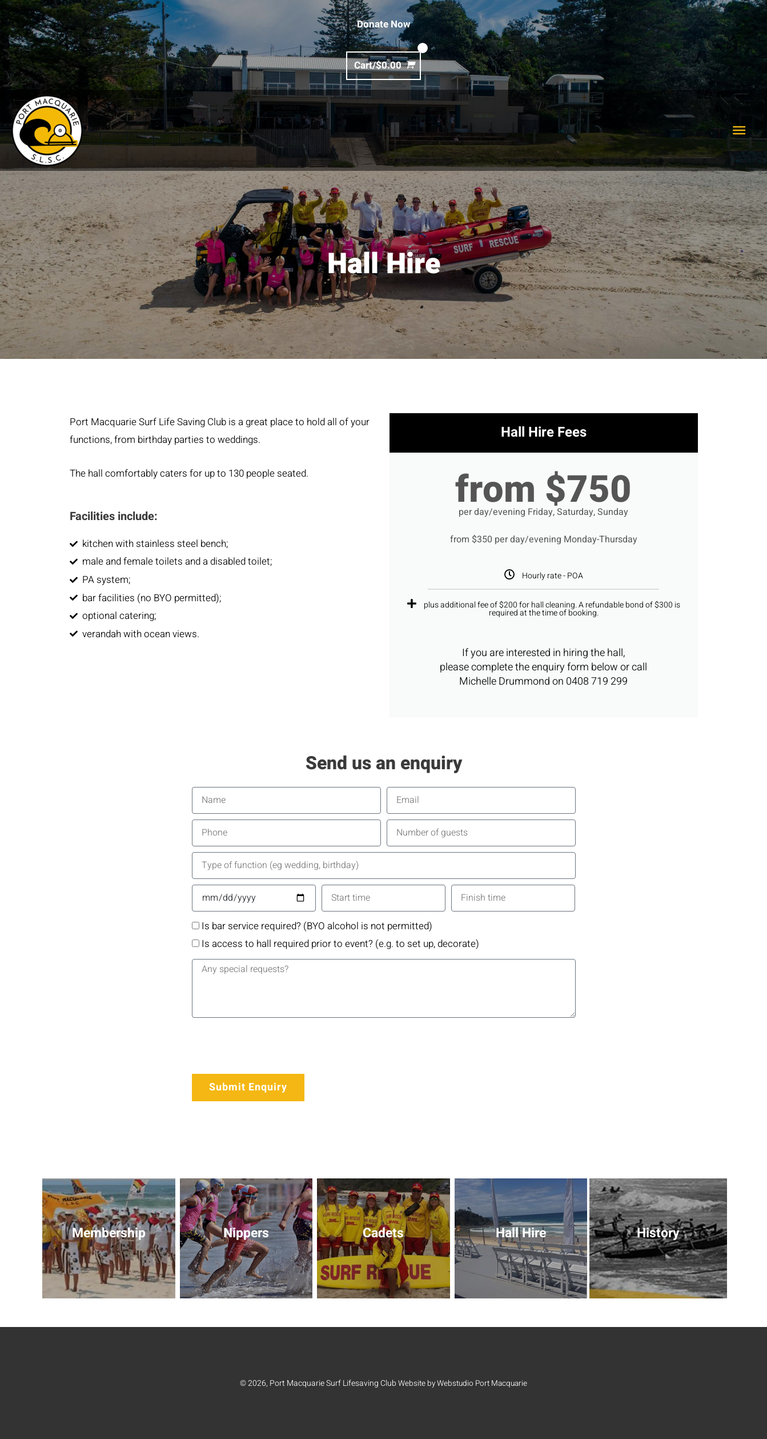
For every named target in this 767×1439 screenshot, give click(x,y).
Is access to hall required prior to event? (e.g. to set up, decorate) (340, 944)
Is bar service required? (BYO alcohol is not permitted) (317, 926)
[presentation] (279, 1046)
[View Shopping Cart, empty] (383, 65)
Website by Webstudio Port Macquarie (463, 1383)
